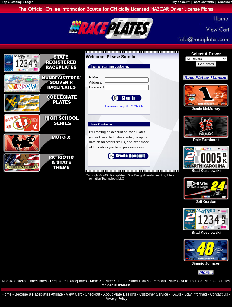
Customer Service (153, 294)
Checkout (225, 2)
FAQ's (176, 294)
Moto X (96, 281)
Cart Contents (204, 2)
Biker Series (114, 281)
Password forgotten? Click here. (126, 106)
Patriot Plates (138, 281)
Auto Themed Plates (197, 281)
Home (6, 294)
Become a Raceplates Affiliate (39, 294)
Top (5, 2)
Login (29, 2)
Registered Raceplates (68, 281)
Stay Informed (195, 294)
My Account (181, 2)
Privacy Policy (116, 298)
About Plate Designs (119, 294)
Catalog (16, 2)
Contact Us (219, 294)
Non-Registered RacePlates (24, 281)
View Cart (74, 294)
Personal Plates (165, 281)
